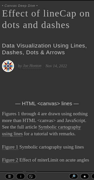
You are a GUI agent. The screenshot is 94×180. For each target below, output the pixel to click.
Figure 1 (10, 147)
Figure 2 (10, 159)
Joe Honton (32, 66)
